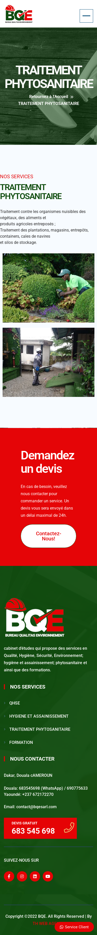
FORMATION (21, 742)
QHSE (14, 703)
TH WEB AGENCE (48, 923)
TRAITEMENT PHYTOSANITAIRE (39, 729)
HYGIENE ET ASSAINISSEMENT (39, 716)
